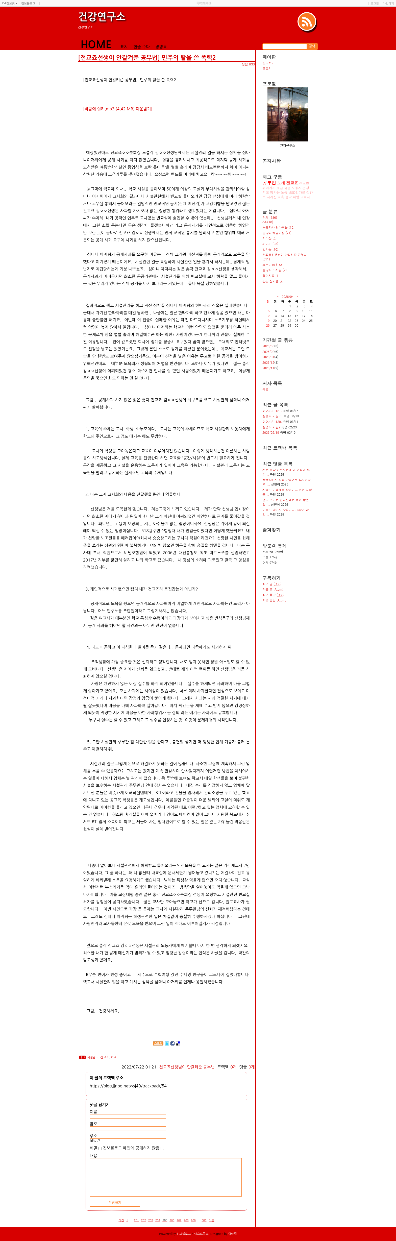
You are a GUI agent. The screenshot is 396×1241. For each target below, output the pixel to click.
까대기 (270, 243)
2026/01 (268, 357)
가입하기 (388, 3)
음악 (288, 196)
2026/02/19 (270, 432)
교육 (281, 196)
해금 (280, 187)
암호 (93, 1124)
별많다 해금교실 (276, 233)
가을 (302, 192)
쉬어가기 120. (272, 421)
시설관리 (92, 1057)
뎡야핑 (232, 1233)
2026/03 (268, 346)
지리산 (272, 196)
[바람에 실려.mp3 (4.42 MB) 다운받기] (117, 109)
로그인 (374, 3)
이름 (93, 1112)
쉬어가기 (269, 187)
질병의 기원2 (271, 427)
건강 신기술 (273, 281)
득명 (265, 389)
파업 (296, 196)
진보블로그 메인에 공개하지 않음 (131, 1148)
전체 (269, 217)
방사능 (275, 192)
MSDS (293, 192)
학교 (113, 1057)
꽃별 (287, 187)
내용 (93, 1156)
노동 (284, 192)
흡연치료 (271, 275)
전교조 (304, 183)
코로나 (305, 196)
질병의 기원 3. (272, 416)
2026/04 (288, 296)
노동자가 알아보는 (278, 227)
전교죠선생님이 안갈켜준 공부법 (187, 1067)
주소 (93, 1136)
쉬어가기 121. (272, 410)
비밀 (93, 1148)
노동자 (297, 187)
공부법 (269, 183)
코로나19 (272, 264)
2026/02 (268, 351)
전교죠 (104, 1057)
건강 (306, 187)
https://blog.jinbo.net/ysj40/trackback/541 (129, 1086)
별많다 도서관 (274, 270)
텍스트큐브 (201, 1233)
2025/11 (268, 368)
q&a (267, 222)
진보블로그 (184, 1233)
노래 (281, 183)
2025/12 (268, 362)
